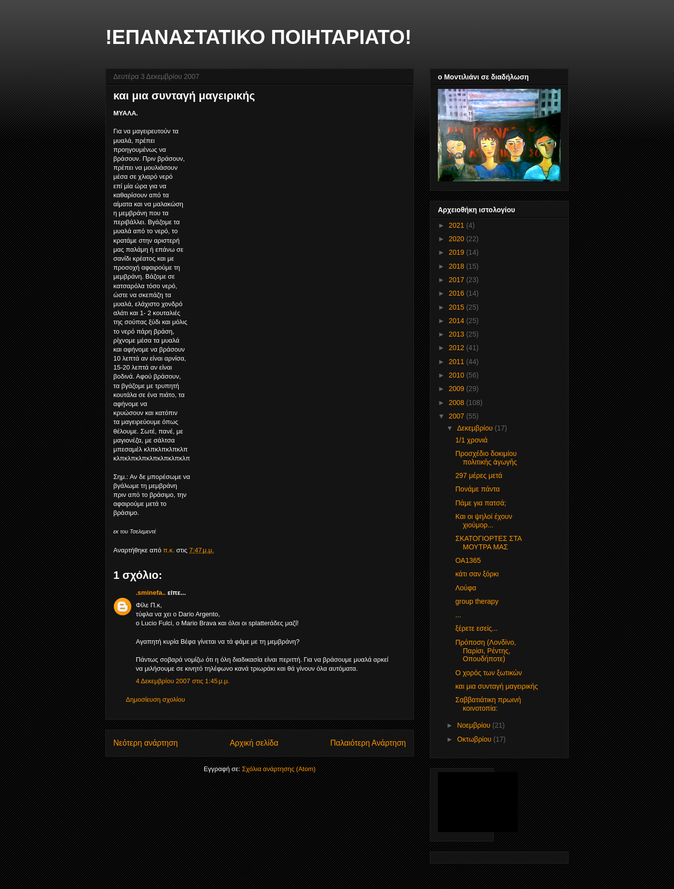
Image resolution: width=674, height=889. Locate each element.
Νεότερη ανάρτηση (145, 743)
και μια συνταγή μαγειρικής (496, 686)
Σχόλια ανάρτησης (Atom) (279, 769)
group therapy (476, 601)
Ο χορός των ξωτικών (488, 673)
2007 (457, 416)
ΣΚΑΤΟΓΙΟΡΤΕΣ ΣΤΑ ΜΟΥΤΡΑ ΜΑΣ (488, 542)
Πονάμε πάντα (477, 489)
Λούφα (465, 588)
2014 (457, 321)
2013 (457, 334)
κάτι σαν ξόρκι (477, 574)
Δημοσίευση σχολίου (155, 699)
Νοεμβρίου (474, 725)
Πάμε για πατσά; (480, 503)
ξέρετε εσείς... (476, 628)
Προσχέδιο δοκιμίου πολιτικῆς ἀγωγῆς (486, 457)
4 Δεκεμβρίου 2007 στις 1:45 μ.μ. (183, 681)
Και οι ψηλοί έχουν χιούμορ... (483, 520)
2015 (457, 307)
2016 (457, 293)
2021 (457, 225)
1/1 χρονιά (471, 440)
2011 (457, 362)
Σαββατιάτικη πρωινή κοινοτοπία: (488, 704)
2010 (457, 375)
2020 (457, 239)
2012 (457, 348)
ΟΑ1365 (468, 560)
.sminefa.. (151, 592)
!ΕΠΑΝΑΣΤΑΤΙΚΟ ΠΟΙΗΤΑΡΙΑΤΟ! (258, 37)
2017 (457, 280)
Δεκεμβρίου (475, 428)
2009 (457, 389)
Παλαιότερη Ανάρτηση (368, 743)
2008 (457, 403)
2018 (457, 266)
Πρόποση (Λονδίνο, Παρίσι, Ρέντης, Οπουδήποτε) (485, 650)
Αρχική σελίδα (254, 743)
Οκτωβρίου (475, 739)
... (458, 615)
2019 (457, 252)
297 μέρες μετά (478, 475)
